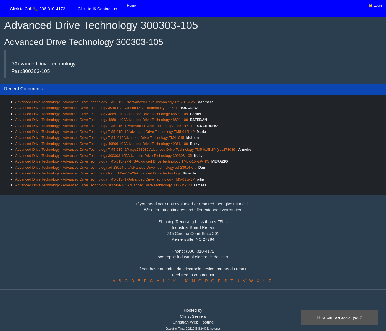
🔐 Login (375, 5)
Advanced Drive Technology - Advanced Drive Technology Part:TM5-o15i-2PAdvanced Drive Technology (98, 173)
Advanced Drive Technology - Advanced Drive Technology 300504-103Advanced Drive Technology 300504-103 (103, 185)
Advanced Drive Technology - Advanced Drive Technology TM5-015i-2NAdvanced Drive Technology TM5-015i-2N (105, 102)
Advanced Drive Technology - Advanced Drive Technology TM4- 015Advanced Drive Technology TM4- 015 (99, 138)
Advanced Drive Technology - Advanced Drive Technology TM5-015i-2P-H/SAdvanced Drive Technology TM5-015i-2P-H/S (112, 161)
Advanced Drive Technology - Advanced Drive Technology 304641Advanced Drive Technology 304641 (96, 108)
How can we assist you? (339, 317)
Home (131, 5)
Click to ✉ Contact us (97, 8)
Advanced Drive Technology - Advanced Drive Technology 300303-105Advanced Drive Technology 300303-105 (103, 155)
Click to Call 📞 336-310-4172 (37, 8)
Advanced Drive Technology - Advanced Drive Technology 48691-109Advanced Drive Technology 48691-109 (101, 114)
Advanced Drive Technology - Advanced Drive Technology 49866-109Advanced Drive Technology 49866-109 (101, 144)
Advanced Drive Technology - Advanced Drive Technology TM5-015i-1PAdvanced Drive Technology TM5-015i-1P (105, 131)
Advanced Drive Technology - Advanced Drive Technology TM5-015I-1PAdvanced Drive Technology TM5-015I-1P (105, 126)
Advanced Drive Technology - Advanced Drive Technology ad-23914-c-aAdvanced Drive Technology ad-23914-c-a (105, 167)
